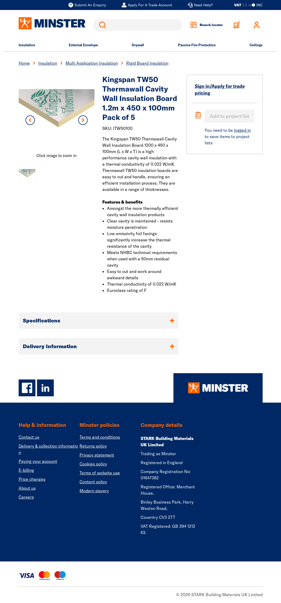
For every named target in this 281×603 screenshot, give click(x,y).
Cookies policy (93, 464)
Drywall (138, 45)
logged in (242, 130)
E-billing (26, 470)
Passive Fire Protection (197, 45)
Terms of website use (99, 472)
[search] (138, 25)
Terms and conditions (99, 437)
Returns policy (93, 446)
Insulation (27, 45)
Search (101, 25)
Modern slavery (94, 490)
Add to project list (229, 116)
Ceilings (256, 45)
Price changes (32, 479)
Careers (26, 497)
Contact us (29, 437)
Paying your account (38, 461)
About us (27, 488)
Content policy (93, 481)
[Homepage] (218, 388)
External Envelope (83, 45)
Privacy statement (96, 455)
